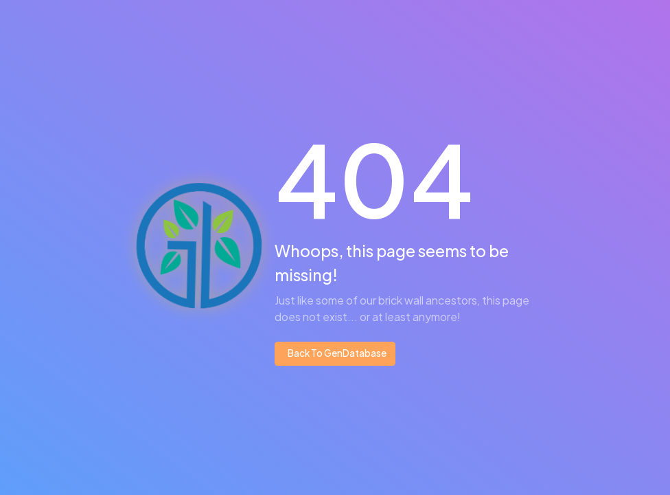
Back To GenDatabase (336, 353)
